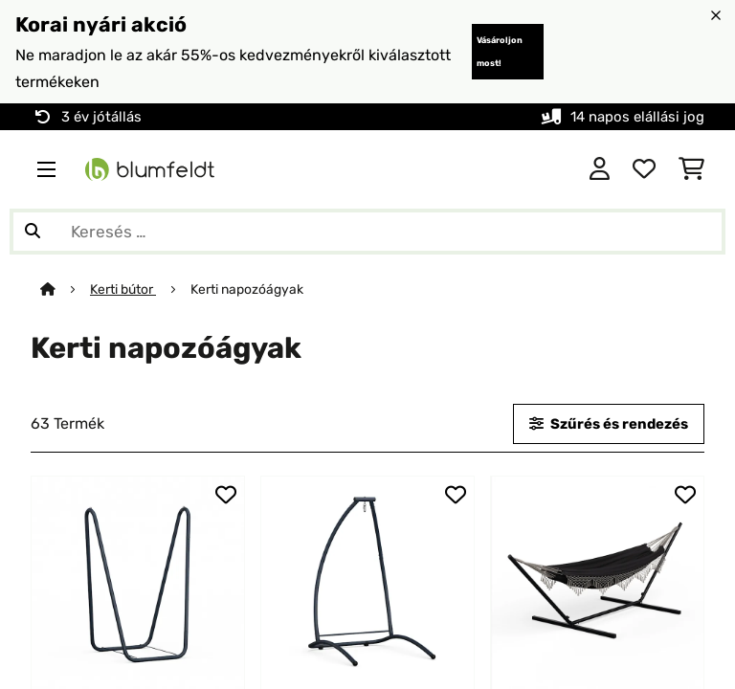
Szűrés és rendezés (608, 424)
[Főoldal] (65, 289)
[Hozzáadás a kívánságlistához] (225, 494)
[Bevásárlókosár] (691, 169)
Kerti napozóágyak (248, 289)
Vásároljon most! (500, 51)
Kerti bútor (123, 289)
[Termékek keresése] (367, 232)
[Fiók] (600, 169)
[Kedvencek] (644, 169)
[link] (138, 583)
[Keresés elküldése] (32, 231)
